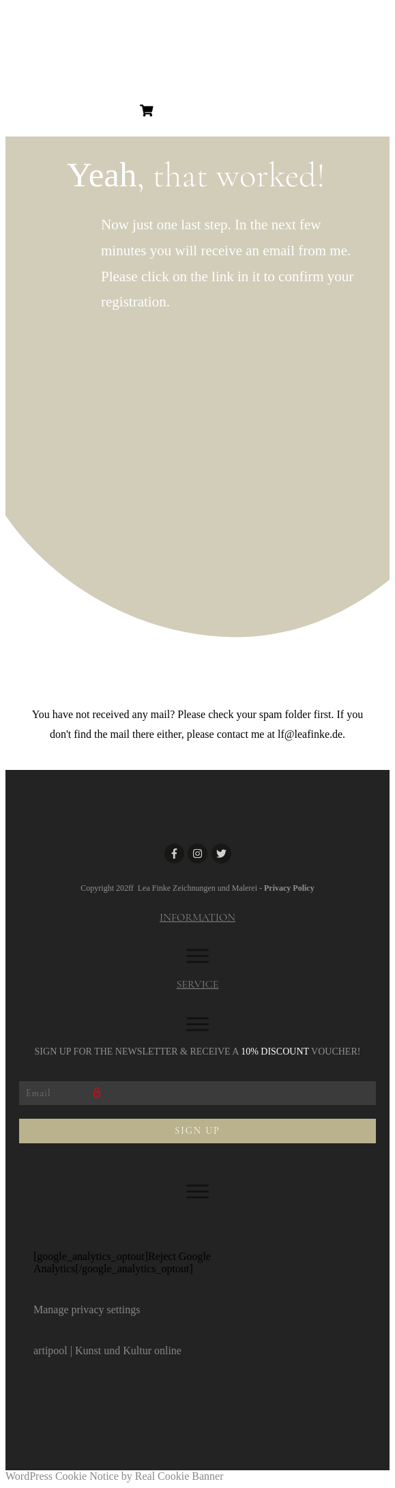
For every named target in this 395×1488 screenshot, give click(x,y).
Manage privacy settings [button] (86, 1309)
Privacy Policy (289, 888)
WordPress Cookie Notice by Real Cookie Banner (114, 1476)
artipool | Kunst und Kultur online (107, 1350)
